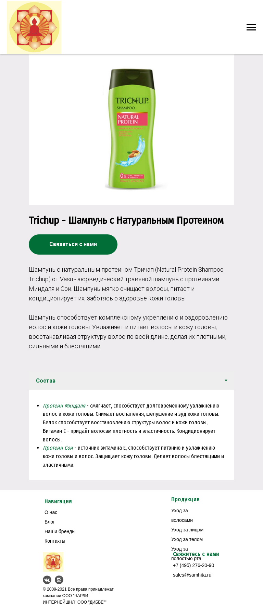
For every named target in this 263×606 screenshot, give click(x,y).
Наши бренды (60, 530)
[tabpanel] (131, 434)
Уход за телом (187, 538)
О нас (51, 511)
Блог (50, 521)
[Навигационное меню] (251, 27)
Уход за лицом (187, 529)
